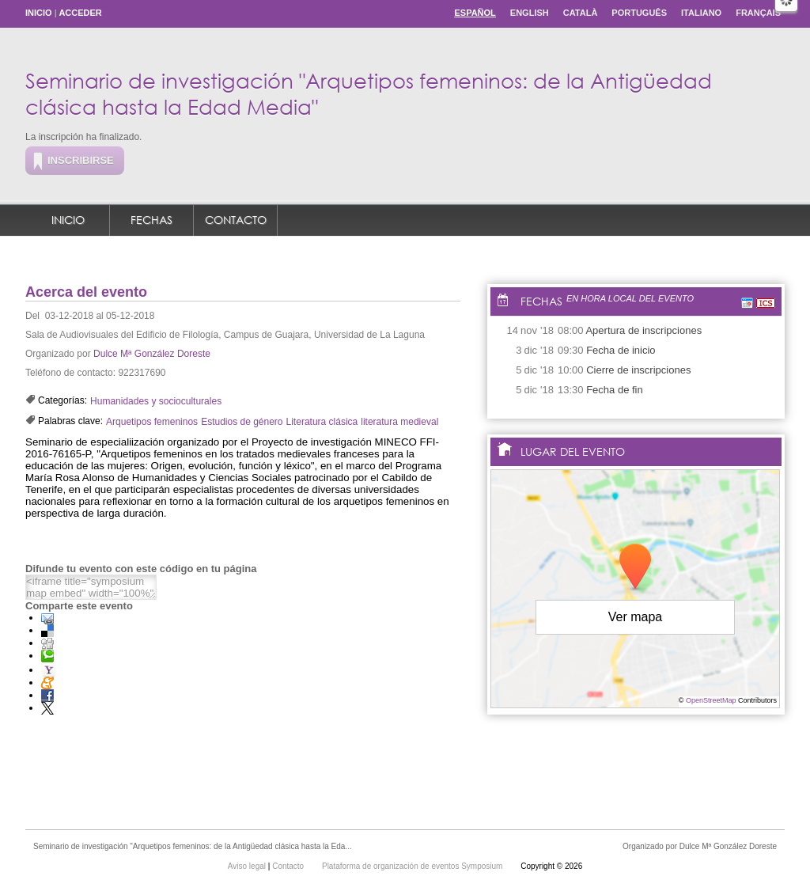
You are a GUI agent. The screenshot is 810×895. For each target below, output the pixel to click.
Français (758, 12)
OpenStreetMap (711, 700)
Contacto (236, 219)
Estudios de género (241, 421)
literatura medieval (399, 421)
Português (639, 12)
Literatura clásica (322, 421)
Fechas (151, 219)
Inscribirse (80, 160)
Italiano (701, 12)
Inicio (38, 12)
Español (474, 12)
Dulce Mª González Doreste (151, 353)
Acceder (80, 12)
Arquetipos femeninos (152, 421)
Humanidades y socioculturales (155, 401)
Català (580, 12)
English (529, 12)
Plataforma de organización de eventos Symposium (413, 866)
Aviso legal (248, 866)
